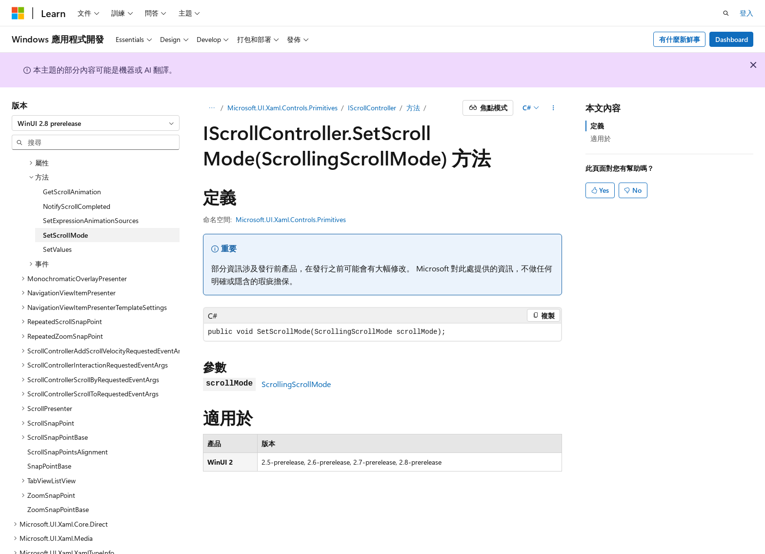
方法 (413, 107)
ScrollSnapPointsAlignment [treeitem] (67, 423)
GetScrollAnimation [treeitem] (72, 162)
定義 (597, 125)
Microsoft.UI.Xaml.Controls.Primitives (282, 107)
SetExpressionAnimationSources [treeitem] (91, 191)
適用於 (600, 138)
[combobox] (96, 123)
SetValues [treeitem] (57, 220)
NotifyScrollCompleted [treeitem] (76, 177)
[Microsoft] (18, 13)
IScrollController (372, 107)
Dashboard (731, 39)
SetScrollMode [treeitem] (65, 206)
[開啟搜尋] (726, 13)
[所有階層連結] (211, 108)
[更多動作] (553, 108)
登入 (746, 13)
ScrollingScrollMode (296, 384)
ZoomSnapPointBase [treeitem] (58, 480)
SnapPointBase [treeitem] (49, 437)
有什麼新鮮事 (679, 39)
